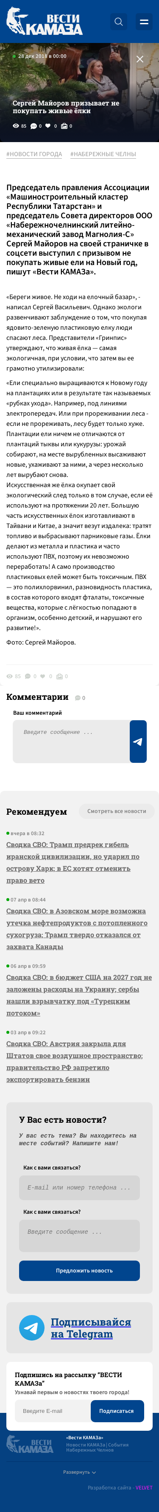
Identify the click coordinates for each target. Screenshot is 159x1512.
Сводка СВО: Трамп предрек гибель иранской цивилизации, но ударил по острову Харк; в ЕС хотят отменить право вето (72, 862)
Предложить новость (84, 1271)
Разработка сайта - (120, 1488)
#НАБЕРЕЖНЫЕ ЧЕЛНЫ (103, 154)
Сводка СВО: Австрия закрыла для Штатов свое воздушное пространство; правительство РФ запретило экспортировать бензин (74, 1061)
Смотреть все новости (116, 811)
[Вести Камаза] (44, 21)
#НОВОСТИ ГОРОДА (34, 154)
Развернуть (79, 1472)
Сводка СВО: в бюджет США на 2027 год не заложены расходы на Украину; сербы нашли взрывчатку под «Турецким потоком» (79, 995)
